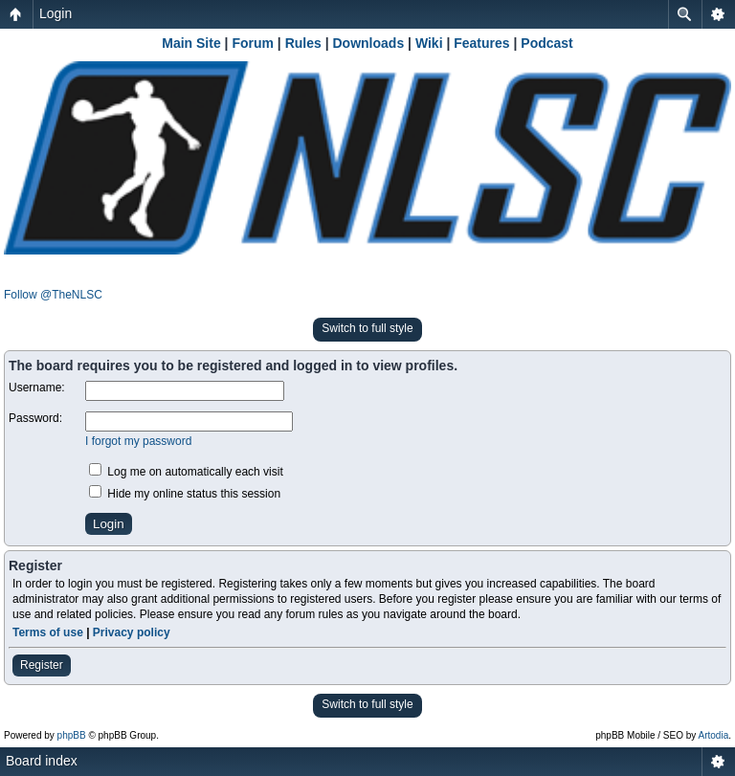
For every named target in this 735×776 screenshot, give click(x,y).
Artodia (714, 735)
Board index (42, 760)
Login (55, 13)
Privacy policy (131, 632)
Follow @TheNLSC (53, 294)
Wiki (429, 43)
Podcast (546, 43)
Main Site (191, 43)
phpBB (71, 735)
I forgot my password (138, 441)
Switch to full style (367, 328)
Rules (303, 43)
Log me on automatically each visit (186, 471)
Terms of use (47, 632)
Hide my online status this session (184, 493)
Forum (253, 43)
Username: (37, 387)
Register (41, 665)
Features (481, 43)
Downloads (369, 43)
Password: (35, 418)
